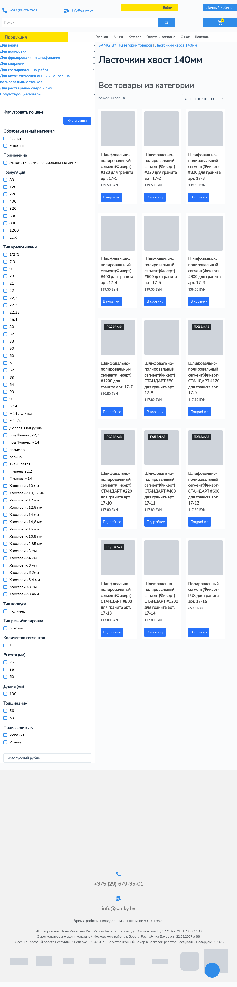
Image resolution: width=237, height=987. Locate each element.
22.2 (13, 305)
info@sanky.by (82, 10)
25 (11, 662)
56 (11, 710)
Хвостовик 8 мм (23, 587)
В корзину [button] (111, 197)
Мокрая (16, 628)
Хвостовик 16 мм (24, 529)
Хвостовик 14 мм (24, 514)
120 (12, 187)
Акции (118, 37)
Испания (17, 735)
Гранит (15, 138)
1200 (14, 230)
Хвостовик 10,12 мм (27, 493)
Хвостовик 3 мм (23, 550)
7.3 (12, 261)
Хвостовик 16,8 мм (25, 536)
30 (11, 326)
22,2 (13, 298)
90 (11, 391)
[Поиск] (167, 22)
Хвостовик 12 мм (24, 500)
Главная (101, 37)
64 (11, 384)
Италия (15, 742)
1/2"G (14, 254)
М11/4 (15, 420)
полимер (17, 449)
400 (12, 201)
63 (11, 377)
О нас (185, 37)
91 (11, 399)
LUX (13, 237)
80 (11, 179)
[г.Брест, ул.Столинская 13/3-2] (118, 821)
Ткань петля (20, 464)
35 (11, 669)
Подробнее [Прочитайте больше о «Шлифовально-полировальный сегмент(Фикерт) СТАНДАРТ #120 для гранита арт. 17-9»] (199, 411)
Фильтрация (77, 120)
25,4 (13, 319)
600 (12, 216)
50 (11, 348)
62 (11, 370)
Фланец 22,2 (20, 471)
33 (11, 341)
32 (11, 334)
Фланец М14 (20, 478)
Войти (167, 8)
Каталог (134, 37)
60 (11, 355)
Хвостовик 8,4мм (24, 594)
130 (12, 693)
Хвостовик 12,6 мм (25, 507)
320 (12, 208)
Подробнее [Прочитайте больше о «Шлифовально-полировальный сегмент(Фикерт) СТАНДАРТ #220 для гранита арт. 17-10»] (112, 522)
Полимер (17, 611)
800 (12, 223)
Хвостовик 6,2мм (24, 572)
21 (11, 283)
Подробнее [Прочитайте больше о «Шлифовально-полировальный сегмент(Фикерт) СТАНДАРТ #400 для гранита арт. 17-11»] (156, 522)
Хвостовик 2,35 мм (25, 543)
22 (11, 290)
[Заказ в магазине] (203, 98)
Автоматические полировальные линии (43, 162)
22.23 (14, 312)
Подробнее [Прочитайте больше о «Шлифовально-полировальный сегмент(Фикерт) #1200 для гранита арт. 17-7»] (112, 411)
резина (15, 457)
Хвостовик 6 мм (23, 565)
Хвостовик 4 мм (23, 558)
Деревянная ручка (25, 428)
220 (12, 194)
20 (11, 276)
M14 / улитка (20, 413)
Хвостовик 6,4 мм (24, 579)
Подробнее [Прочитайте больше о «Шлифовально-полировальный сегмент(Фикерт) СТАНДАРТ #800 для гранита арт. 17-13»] (112, 632)
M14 (13, 406)
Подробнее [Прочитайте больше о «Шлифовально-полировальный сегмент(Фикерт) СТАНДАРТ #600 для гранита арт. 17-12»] (199, 522)
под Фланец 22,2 (24, 435)
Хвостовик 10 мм (24, 485)
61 (11, 362)
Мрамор (16, 145)
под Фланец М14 (24, 442)
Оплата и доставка (160, 37)
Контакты (202, 37)
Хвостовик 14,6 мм (25, 521)
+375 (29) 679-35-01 (23, 10)
